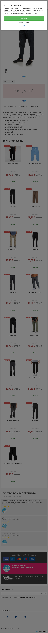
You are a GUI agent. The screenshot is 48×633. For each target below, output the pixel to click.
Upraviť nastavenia (24, 22)
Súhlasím (24, 18)
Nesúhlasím (24, 26)
